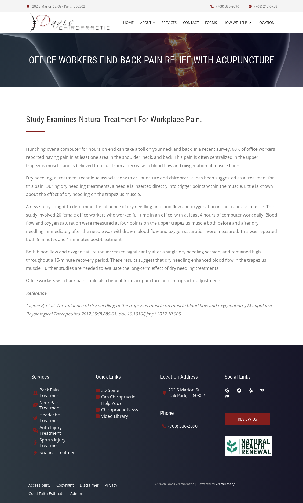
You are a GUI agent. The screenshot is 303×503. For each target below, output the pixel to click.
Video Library (114, 416)
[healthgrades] (262, 390)
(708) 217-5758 (262, 6)
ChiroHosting (225, 484)
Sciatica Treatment (58, 452)
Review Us (247, 419)
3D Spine (110, 390)
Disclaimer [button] (89, 485)
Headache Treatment (50, 417)
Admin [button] (76, 493)
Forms (211, 22)
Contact (191, 22)
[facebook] (239, 390)
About (145, 22)
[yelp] (251, 390)
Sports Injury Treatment (52, 442)
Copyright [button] (65, 485)
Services (169, 22)
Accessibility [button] (39, 485)
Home (128, 22)
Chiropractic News (119, 410)
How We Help (235, 22)
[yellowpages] (227, 397)
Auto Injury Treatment (50, 430)
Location (266, 22)
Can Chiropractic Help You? (118, 400)
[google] (227, 390)
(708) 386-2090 (224, 6)
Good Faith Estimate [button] (46, 493)
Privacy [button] (111, 485)
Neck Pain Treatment (50, 405)
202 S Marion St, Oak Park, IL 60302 (55, 6)
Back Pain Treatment (50, 392)
